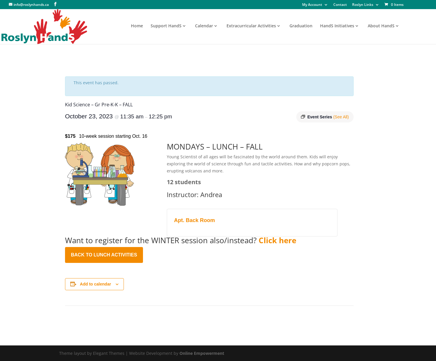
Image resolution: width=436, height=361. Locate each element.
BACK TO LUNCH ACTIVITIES (104, 254)
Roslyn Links (362, 5)
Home (137, 26)
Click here (277, 240)
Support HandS (166, 26)
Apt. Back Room (194, 220)
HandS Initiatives (337, 26)
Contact (340, 5)
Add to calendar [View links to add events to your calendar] (95, 284)
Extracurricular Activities (251, 26)
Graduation (300, 26)
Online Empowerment (201, 353)
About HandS (381, 26)
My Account (312, 5)
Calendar (204, 26)
